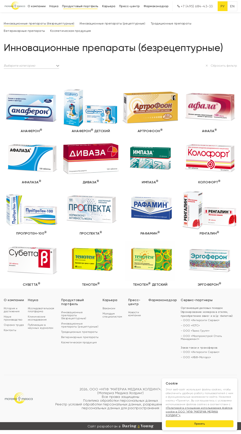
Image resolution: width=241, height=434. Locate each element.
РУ (222, 6)
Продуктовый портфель (80, 6)
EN (232, 6)
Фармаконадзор (156, 6)
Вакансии (109, 308)
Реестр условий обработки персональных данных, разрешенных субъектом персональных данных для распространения (120, 406)
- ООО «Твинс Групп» (195, 330)
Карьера (108, 6)
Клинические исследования (37, 318)
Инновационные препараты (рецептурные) (112, 23)
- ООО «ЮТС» (190, 325)
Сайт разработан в (120, 426)
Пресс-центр (129, 6)
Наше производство (13, 318)
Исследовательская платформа (41, 310)
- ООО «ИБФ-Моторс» (196, 357)
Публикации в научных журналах (40, 326)
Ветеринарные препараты (24, 31)
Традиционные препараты (171, 23)
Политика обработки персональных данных (120, 400)
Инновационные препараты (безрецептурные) (39, 23)
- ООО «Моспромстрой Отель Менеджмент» (201, 337)
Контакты (10, 330)
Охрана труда (14, 324)
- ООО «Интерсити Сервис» (200, 320)
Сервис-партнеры (197, 300)
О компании (37, 6)
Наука (53, 6)
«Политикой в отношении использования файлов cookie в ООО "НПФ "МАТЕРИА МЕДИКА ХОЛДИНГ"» (199, 411)
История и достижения (11, 310)
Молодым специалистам (112, 315)
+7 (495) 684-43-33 (195, 6)
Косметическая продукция (70, 31)
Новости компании (134, 314)
